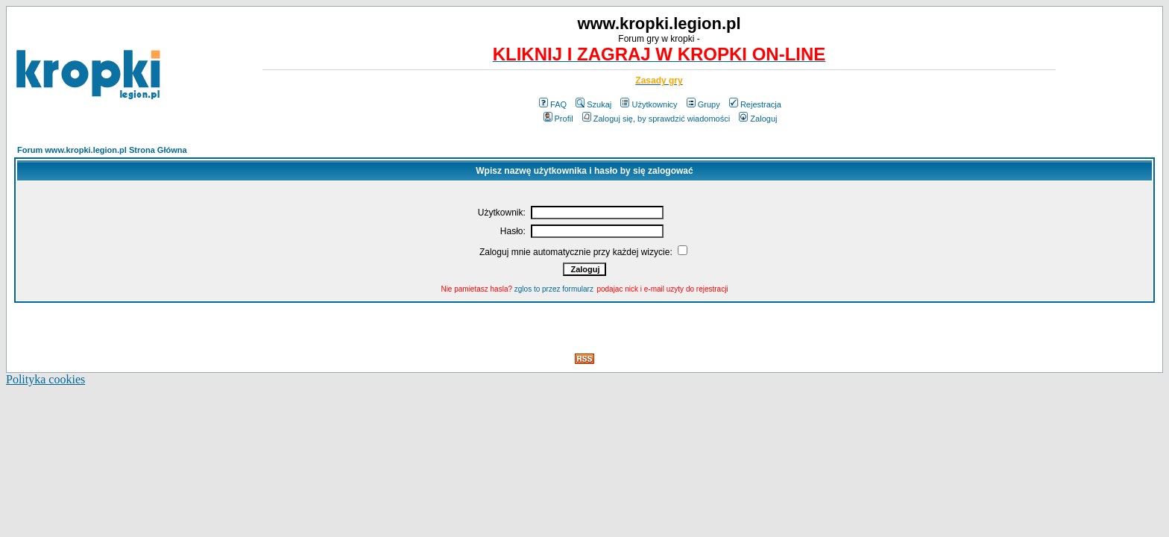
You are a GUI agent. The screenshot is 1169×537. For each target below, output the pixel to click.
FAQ (553, 104)
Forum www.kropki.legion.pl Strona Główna (102, 149)
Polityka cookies (45, 379)
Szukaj (593, 104)
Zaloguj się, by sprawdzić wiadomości (656, 118)
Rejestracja (755, 104)
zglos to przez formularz (553, 289)
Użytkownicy (648, 104)
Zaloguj (758, 118)
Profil (558, 118)
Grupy (703, 104)
